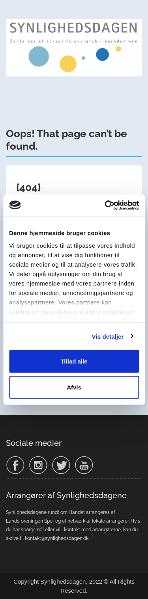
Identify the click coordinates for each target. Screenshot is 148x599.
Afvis (74, 387)
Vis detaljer (108, 336)
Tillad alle (73, 361)
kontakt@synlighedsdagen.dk (56, 538)
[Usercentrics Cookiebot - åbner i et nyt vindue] (105, 205)
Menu (14, 13)
